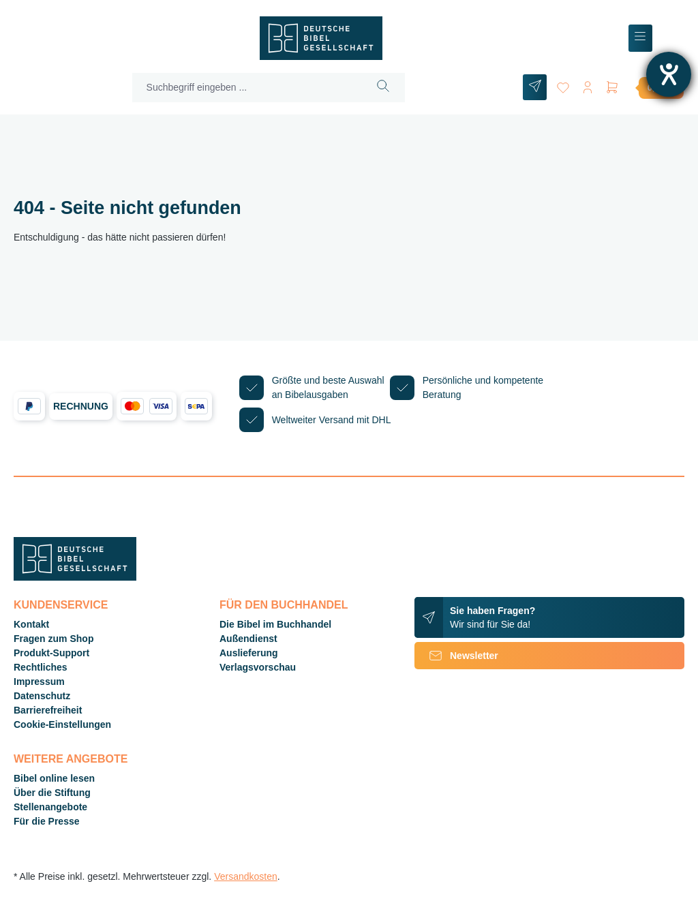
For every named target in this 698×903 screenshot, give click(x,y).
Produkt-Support (51, 652)
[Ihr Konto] (587, 85)
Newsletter (456, 655)
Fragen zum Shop (53, 638)
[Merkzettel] (563, 85)
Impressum (39, 681)
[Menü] (640, 38)
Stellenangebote (50, 806)
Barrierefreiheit (48, 710)
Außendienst (248, 638)
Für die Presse (47, 821)
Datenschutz (42, 695)
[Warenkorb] (644, 87)
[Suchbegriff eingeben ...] (247, 87)
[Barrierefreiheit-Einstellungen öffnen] (668, 74)
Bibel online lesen (54, 778)
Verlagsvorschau (257, 667)
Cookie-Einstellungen (62, 724)
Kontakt (31, 624)
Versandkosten (245, 876)
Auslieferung (248, 652)
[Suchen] (383, 87)
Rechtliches (40, 667)
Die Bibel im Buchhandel (275, 624)
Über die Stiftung (52, 792)
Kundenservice (61, 605)
